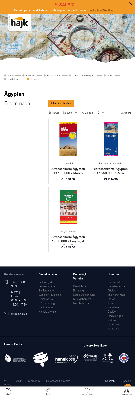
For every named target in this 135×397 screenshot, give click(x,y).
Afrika (110, 75)
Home (11, 75)
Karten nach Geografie (83, 75)
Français (126, 381)
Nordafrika (13, 78)
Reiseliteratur (53, 75)
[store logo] (19, 22)
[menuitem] (47, 290)
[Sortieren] (70, 112)
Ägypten (34, 78)
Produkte (30, 75)
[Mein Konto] (47, 392)
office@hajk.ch (19, 313)
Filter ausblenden (61, 103)
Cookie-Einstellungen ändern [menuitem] (115, 316)
